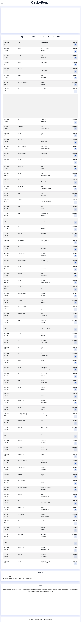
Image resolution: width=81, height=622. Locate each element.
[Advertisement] (40, 20)
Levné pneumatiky (7, 578)
